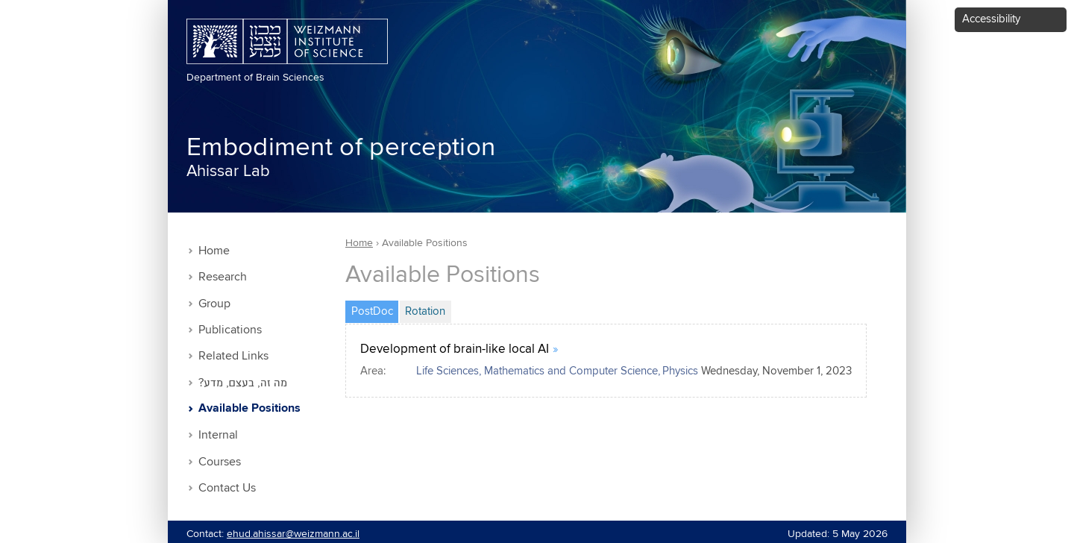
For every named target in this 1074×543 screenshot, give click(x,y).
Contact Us (227, 488)
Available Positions (249, 408)
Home (214, 251)
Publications (230, 330)
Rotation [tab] (425, 311)
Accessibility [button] (991, 19)
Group (214, 304)
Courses (219, 462)
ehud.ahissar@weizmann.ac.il (293, 534)
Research (222, 277)
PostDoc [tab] (375, 309)
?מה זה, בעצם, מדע (242, 383)
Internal (218, 435)
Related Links (233, 356)
